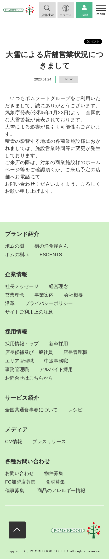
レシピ (75, 409)
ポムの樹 (14, 246)
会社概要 (73, 295)
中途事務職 (56, 360)
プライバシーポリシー (49, 303)
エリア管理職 (19, 360)
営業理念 (14, 295)
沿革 (10, 303)
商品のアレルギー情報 (61, 490)
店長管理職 (75, 352)
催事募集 (14, 490)
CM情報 (13, 441)
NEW (69, 79)
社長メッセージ (22, 286)
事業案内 (44, 295)
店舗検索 (47, 15)
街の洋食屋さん (51, 246)
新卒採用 (58, 343)
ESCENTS (51, 254)
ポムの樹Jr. (17, 254)
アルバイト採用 (56, 369)
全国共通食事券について (31, 409)
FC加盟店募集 (20, 481)
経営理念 (58, 286)
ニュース (65, 15)
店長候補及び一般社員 (29, 352)
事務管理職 (17, 369)
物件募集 (53, 473)
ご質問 (84, 14)
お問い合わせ (19, 473)
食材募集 (55, 481)
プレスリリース (49, 441)
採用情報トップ (22, 343)
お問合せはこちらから (29, 378)
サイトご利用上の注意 (29, 311)
